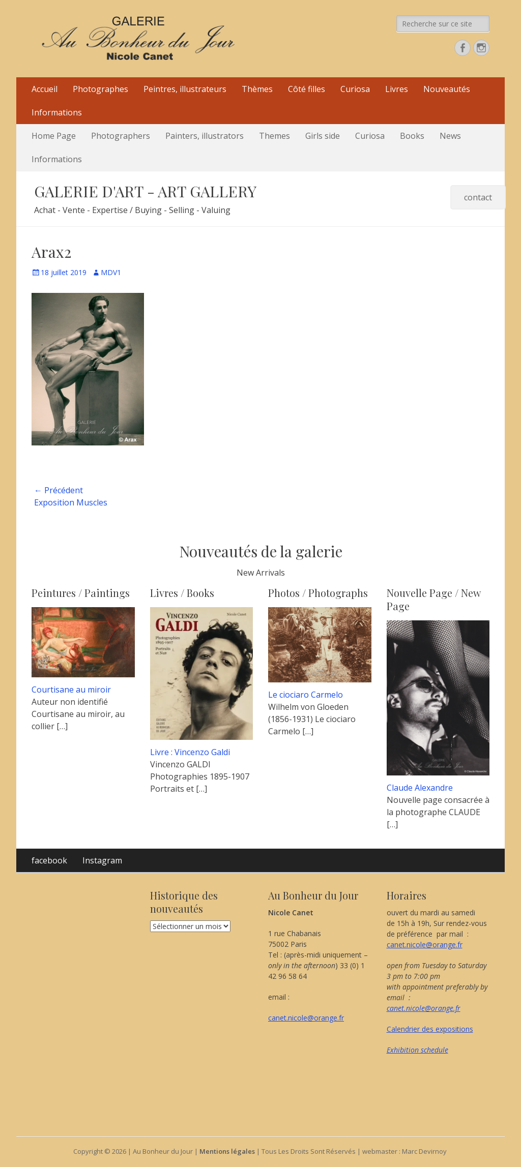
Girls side (322, 135)
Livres (396, 89)
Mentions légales (227, 1151)
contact (478, 197)
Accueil (44, 89)
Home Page (54, 135)
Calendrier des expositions (430, 1029)
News (450, 135)
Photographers (120, 135)
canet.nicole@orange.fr (306, 1018)
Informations (57, 112)
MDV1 (111, 272)
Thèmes (257, 89)
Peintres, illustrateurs (184, 89)
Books (412, 135)
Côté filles (306, 89)
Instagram (102, 860)
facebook (49, 860)
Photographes (100, 89)
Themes (274, 135)
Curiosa (355, 89)
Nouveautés (446, 89)
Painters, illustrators (204, 135)
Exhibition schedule (417, 1050)
